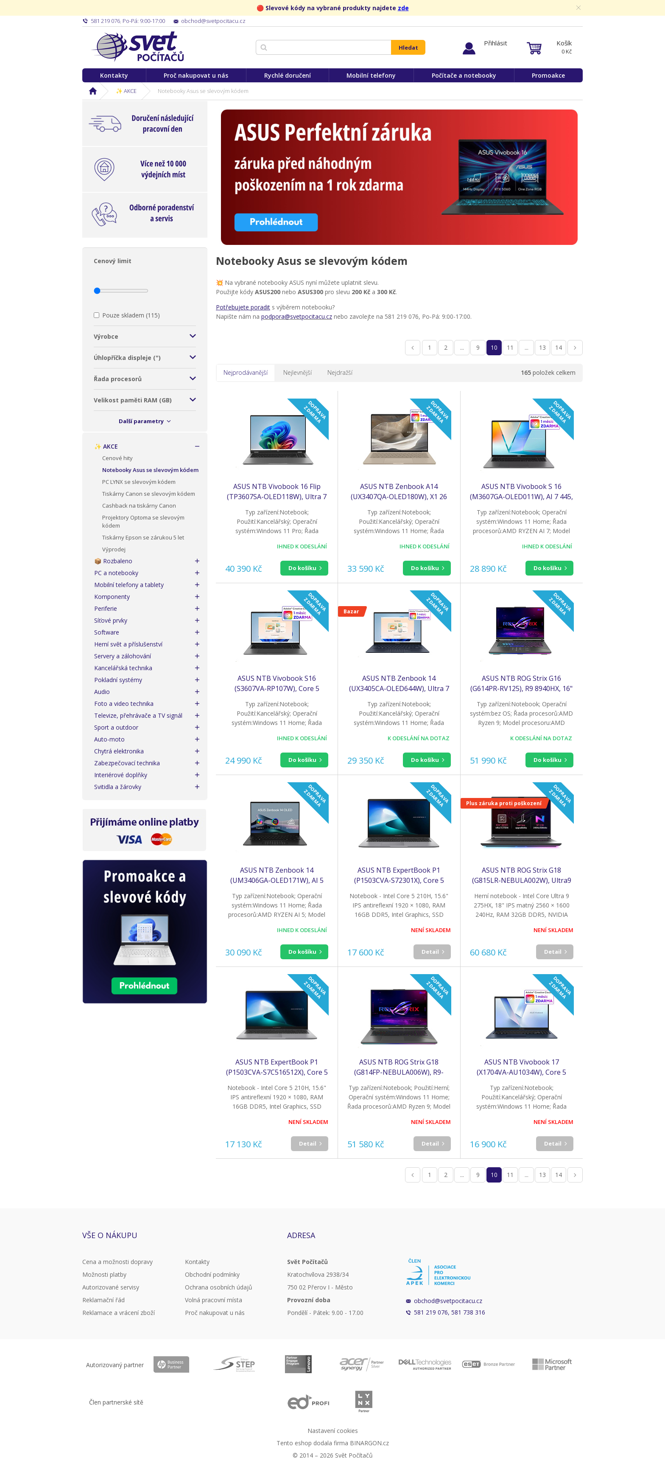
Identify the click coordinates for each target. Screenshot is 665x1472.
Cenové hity (117, 458)
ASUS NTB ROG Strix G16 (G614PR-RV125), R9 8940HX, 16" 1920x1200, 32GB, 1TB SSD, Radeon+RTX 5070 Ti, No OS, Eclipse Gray (521, 684)
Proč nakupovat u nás (196, 75)
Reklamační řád (103, 1300)
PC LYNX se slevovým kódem (139, 482)
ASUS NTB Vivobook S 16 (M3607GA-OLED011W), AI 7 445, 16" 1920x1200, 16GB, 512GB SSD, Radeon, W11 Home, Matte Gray (521, 492)
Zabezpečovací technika (127, 763)
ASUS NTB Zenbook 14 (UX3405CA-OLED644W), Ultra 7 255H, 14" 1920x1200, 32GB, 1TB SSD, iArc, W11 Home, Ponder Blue (399, 684)
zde (403, 8)
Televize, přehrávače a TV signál (138, 715)
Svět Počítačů (137, 46)
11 (510, 347)
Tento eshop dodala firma (312, 1443)
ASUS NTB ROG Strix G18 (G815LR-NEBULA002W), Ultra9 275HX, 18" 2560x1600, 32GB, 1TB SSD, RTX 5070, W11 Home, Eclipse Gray (521, 875)
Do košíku (302, 568)
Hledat (408, 47)
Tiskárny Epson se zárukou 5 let (143, 537)
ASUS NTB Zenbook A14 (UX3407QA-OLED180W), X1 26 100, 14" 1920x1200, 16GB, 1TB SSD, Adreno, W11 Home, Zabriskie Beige (399, 492)
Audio (102, 692)
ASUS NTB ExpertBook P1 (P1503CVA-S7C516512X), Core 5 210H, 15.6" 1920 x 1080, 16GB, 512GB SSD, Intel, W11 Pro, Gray (277, 1067)
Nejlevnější (297, 372)
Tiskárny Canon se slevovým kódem (148, 493)
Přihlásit (495, 43)
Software (106, 632)
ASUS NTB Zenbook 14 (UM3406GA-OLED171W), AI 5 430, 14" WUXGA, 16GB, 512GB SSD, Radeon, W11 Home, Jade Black (276, 875)
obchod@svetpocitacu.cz (448, 1301)
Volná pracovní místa (213, 1300)
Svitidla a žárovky (117, 787)
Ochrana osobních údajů (218, 1287)
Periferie (105, 608)
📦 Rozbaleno (113, 561)
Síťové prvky (110, 620)
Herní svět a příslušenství (128, 644)
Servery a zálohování (122, 656)
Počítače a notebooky (464, 75)
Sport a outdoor (116, 727)
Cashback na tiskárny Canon (139, 505)
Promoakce (548, 75)
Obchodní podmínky (212, 1274)
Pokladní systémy (118, 680)
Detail (430, 951)
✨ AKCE (126, 91)
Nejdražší (339, 372)
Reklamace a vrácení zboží (118, 1313)
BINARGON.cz (369, 1443)
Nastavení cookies (332, 1431)
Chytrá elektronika (119, 751)
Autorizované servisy (110, 1287)
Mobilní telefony (371, 75)
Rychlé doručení (287, 75)
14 (558, 347)
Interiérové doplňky (120, 775)
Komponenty (112, 597)
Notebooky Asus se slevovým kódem (150, 470)
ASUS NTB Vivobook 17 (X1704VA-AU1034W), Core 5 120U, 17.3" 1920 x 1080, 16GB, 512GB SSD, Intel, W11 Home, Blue (521, 1067)
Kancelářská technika (123, 668)
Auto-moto (109, 739)
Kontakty (114, 75)
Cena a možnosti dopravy (117, 1262)
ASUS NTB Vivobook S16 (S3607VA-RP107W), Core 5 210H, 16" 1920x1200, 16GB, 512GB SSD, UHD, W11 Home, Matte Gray (277, 684)
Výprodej (114, 549)
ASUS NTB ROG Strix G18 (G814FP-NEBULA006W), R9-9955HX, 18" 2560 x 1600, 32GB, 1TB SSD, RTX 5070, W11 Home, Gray (399, 1067)
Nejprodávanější (246, 372)
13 (542, 347)
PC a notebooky (116, 573)
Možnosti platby (104, 1274)
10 (494, 347)
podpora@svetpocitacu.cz (296, 316)
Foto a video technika (124, 703)
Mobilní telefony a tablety (129, 585)
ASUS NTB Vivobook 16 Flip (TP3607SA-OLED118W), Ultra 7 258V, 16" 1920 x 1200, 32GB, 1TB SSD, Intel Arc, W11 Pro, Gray (277, 492)
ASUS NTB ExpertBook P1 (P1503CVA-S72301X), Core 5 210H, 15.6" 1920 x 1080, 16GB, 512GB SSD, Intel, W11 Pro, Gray (399, 875)
